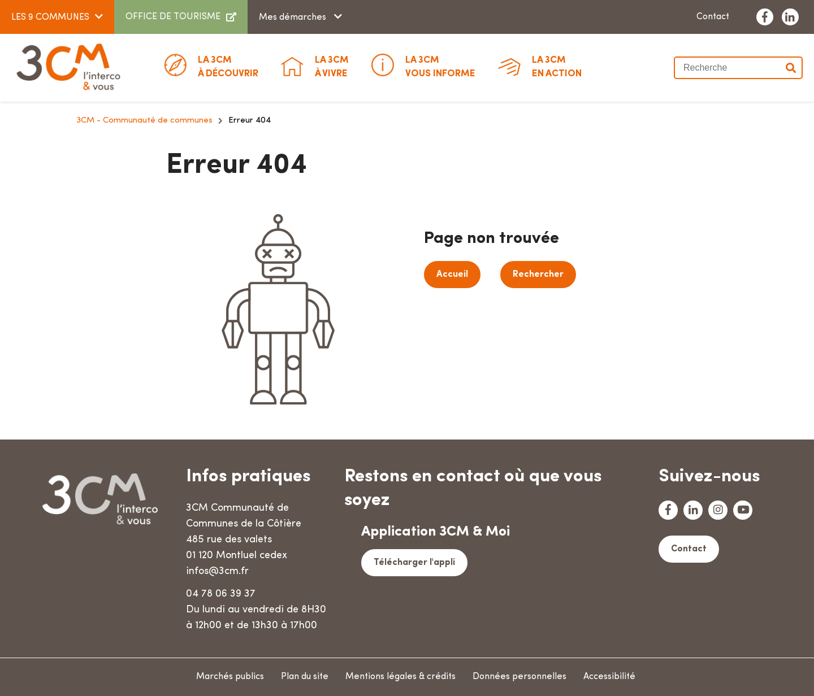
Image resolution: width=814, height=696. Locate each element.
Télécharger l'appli (414, 562)
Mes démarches (293, 17)
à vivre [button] (332, 66)
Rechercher (538, 274)
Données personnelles (519, 676)
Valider (791, 67)
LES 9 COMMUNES (50, 17)
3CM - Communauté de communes (144, 120)
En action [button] (557, 66)
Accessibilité (609, 676)
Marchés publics (230, 676)
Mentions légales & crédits (400, 676)
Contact (712, 16)
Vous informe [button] (440, 66)
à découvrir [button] (228, 66)
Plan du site (304, 676)
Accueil (452, 274)
